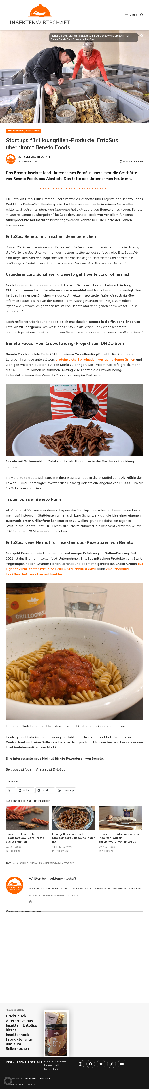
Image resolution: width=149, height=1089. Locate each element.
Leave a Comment (133, 161)
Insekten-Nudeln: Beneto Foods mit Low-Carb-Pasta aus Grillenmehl (25, 837)
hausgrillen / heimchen (28, 863)
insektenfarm (53, 863)
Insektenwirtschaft (24, 1062)
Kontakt (45, 1078)
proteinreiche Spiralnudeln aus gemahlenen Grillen (95, 359)
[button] (8, 1081)
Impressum (31, 1078)
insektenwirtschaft (36, 156)
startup (69, 863)
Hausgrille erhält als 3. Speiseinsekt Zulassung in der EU (73, 837)
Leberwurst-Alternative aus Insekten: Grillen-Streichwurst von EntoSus (119, 837)
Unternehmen (15, 130)
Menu (131, 15)
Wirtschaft (32, 130)
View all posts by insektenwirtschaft (52, 895)
